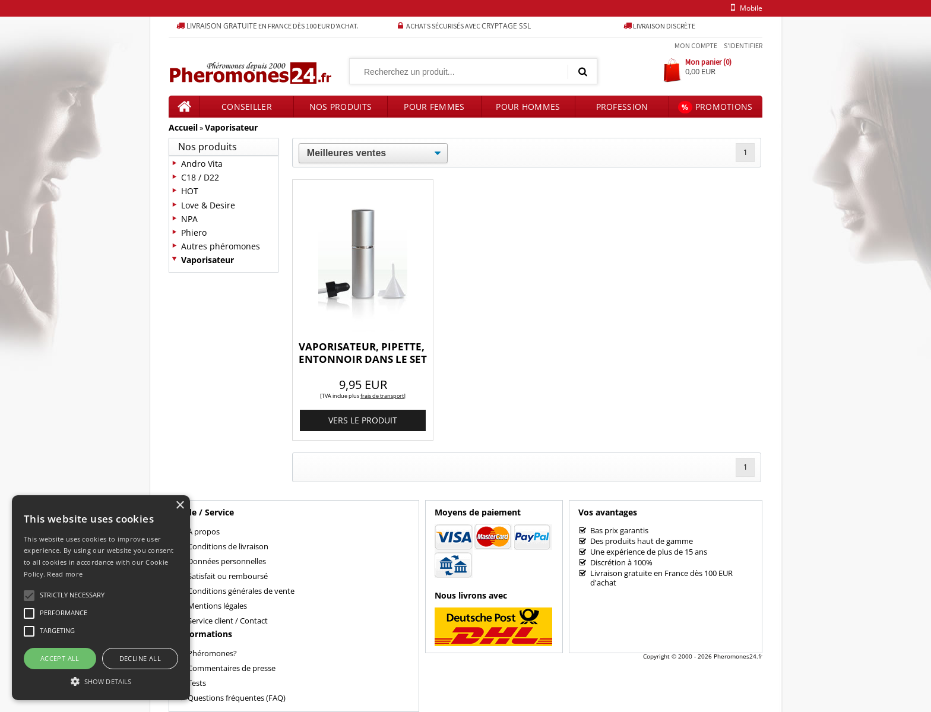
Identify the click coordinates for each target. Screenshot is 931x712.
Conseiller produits (246, 109)
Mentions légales (217, 605)
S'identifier (743, 45)
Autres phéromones (220, 246)
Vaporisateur (231, 127)
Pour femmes (434, 106)
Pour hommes (528, 106)
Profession (622, 106)
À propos (204, 531)
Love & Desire (208, 205)
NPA (189, 218)
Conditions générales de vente (241, 591)
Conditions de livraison (228, 546)
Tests (197, 683)
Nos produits (340, 106)
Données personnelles (227, 561)
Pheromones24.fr (738, 656)
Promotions (715, 107)
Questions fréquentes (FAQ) (237, 697)
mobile (744, 8)
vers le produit (362, 420)
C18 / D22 (200, 177)
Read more (65, 573)
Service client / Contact (228, 620)
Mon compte (695, 45)
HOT (189, 191)
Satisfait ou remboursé (228, 576)
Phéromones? (212, 653)
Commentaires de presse (232, 668)
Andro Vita (202, 163)
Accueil (183, 127)
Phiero (194, 232)
